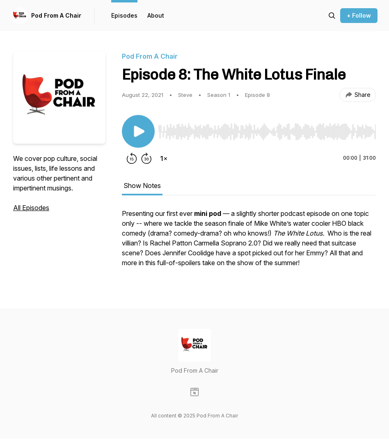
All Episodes (31, 208)
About (155, 15)
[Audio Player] (267, 129)
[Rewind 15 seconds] (131, 158)
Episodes (124, 15)
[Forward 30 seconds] (146, 158)
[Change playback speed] (164, 158)
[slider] (267, 131)
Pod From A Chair (56, 15)
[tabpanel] (249, 242)
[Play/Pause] (138, 131)
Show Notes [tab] (142, 185)
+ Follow (359, 15)
